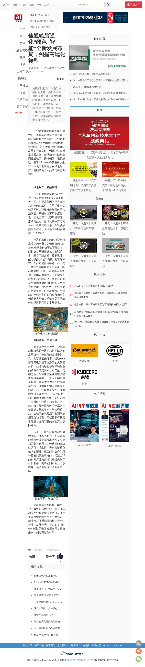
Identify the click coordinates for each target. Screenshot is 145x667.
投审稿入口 (133, 4)
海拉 (52, 21)
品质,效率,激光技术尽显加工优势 (48, 595)
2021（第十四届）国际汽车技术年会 (91, 74)
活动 (22, 64)
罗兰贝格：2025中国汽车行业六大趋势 (93, 285)
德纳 (46, 15)
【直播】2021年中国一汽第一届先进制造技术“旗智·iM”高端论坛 (115, 185)
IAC (32, 27)
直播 (32, 4)
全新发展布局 (52, 550)
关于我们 (22, 106)
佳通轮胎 (37, 550)
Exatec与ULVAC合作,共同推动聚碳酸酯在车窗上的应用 (48, 582)
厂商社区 (22, 85)
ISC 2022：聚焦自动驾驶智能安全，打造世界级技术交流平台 (101, 323)
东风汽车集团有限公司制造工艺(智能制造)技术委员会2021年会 (105, 93)
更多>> (73, 109)
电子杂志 (22, 99)
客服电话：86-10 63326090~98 (107, 645)
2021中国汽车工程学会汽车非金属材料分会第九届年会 (100, 80)
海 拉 (115, 361)
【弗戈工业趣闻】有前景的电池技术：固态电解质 (83, 261)
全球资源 (73, 645)
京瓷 (37, 27)
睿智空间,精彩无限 (43, 615)
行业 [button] (15, 4)
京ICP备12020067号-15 (78, 660)
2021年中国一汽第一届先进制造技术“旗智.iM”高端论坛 (101, 99)
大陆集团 (84, 360)
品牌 (46, 4)
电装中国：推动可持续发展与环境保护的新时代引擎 (100, 304)
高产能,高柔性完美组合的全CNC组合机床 (48, 621)
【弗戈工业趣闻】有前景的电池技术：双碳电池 (115, 228)
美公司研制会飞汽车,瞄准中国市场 (48, 628)
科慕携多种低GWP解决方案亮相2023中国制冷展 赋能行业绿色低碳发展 (101, 314)
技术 (22, 43)
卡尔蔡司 (46, 27)
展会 (39, 4)
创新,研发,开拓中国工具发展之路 (48, 634)
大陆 (40, 15)
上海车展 (22, 71)
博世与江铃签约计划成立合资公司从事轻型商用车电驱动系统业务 (100, 295)
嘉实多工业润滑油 (39, 21)
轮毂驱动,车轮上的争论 (46, 576)
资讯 (22, 36)
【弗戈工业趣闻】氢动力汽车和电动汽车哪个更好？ (83, 228)
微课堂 (22, 78)
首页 (22, 29)
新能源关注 (22, 50)
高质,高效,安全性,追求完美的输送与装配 (48, 589)
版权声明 (27, 645)
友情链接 (84, 645)
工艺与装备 (114, 445)
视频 (24, 4)
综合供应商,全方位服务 (46, 608)
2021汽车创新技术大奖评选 (87, 87)
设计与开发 (84, 445)
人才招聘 (62, 645)
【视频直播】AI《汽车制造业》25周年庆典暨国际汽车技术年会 (83, 185)
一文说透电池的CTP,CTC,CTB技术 (48, 602)
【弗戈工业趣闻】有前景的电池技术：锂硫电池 (115, 261)
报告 (22, 92)
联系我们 (50, 645)
